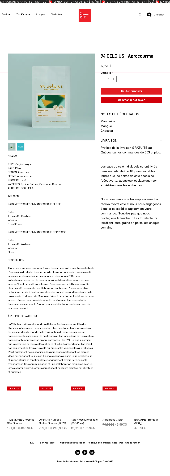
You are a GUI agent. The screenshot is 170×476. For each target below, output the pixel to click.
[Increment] (114, 79)
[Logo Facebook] (84, 452)
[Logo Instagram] (92, 452)
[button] (7, 14)
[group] (85, 408)
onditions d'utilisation (74, 442)
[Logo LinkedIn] (77, 452)
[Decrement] (103, 79)
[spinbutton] (108, 79)
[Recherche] (126, 14)
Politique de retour (129, 442)
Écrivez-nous (47, 442)
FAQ (32, 442)
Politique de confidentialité (102, 442)
